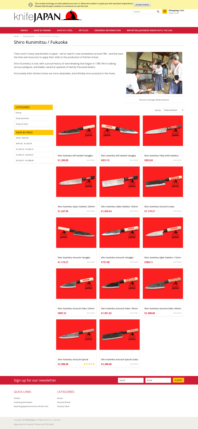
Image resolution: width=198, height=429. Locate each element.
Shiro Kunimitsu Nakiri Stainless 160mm (119, 206)
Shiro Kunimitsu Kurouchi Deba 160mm (162, 308)
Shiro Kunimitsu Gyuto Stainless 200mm (76, 206)
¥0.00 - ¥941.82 (22, 138)
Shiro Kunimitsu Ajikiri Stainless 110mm (162, 257)
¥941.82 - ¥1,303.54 (24, 143)
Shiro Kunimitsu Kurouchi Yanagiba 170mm (74, 259)
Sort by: (158, 110)
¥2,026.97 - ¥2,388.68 (24, 160)
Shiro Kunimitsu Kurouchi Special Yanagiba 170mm (73, 361)
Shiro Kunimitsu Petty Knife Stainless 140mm (161, 157)
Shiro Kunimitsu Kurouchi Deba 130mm (119, 308)
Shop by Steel (65, 30)
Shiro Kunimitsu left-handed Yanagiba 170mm (75, 157)
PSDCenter (49, 424)
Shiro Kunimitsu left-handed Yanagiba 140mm (118, 157)
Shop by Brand (42, 30)
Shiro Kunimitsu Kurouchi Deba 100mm (76, 308)
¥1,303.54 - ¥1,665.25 (24, 149)
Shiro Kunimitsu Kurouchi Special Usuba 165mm (119, 361)
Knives (24, 30)
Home (16, 36)
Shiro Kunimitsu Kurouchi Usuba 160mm (159, 208)
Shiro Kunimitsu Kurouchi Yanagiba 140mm (117, 259)
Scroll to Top (195, 412)
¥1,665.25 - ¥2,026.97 (24, 154)
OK (142, 4)
